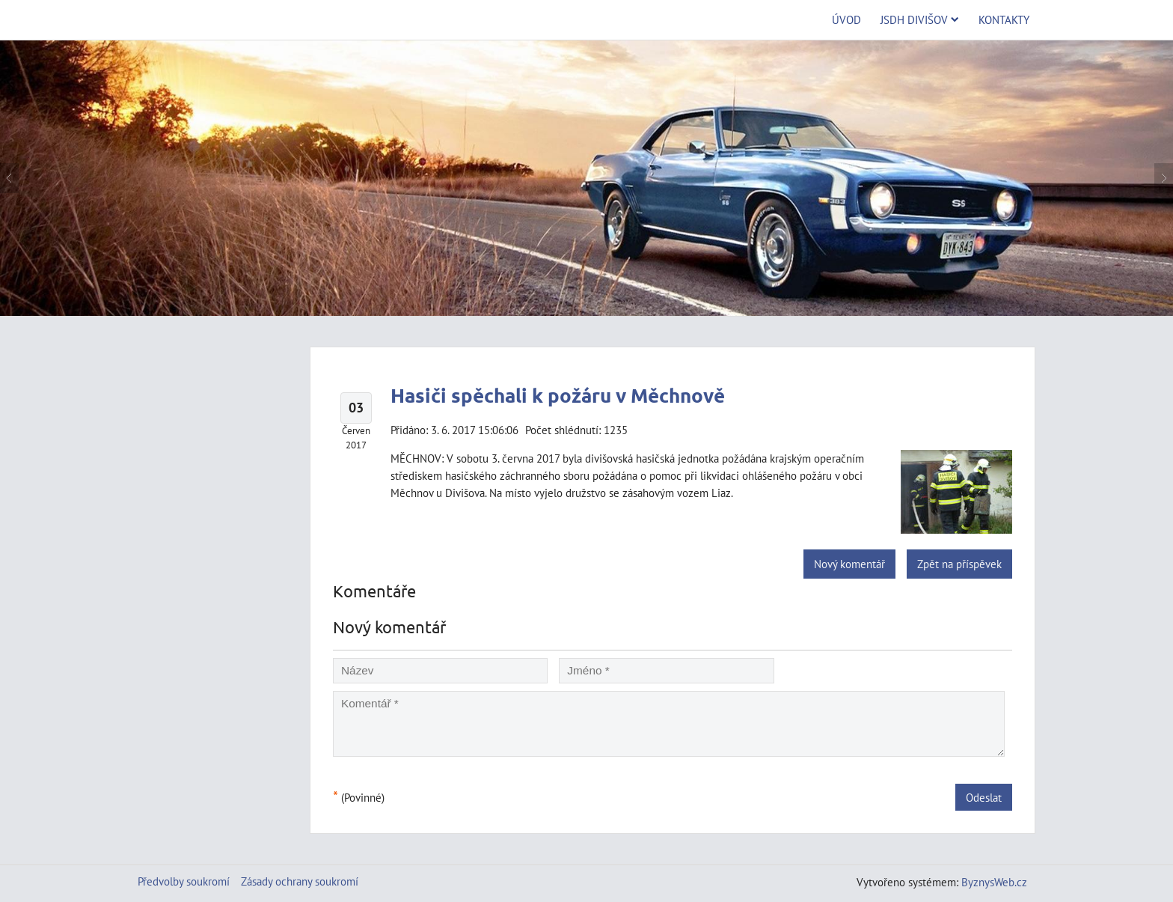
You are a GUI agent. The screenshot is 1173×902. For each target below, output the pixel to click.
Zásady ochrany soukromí (299, 881)
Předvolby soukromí (184, 881)
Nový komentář (849, 563)
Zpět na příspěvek (959, 563)
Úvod (846, 19)
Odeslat (984, 797)
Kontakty (1003, 19)
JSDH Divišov (919, 19)
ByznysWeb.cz (994, 881)
